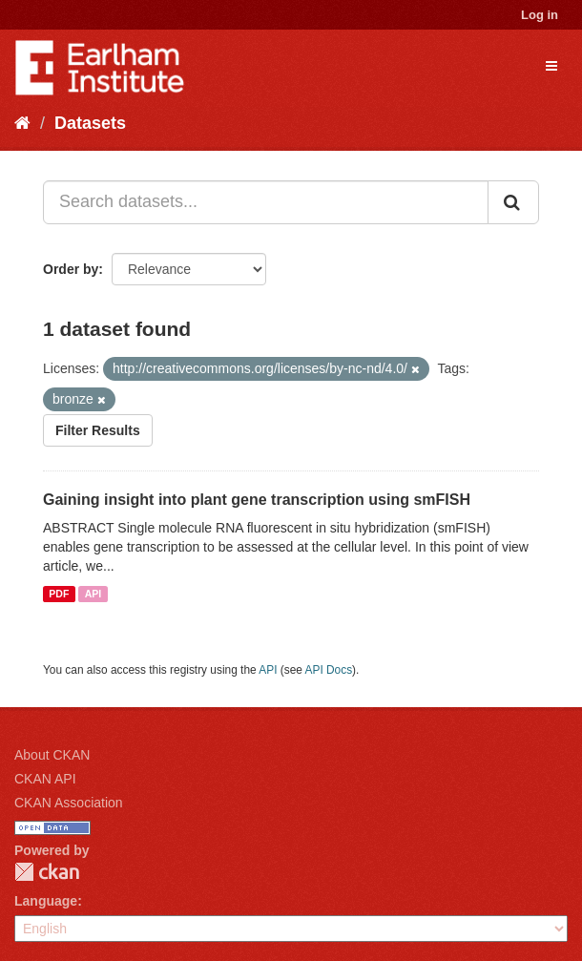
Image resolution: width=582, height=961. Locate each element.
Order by (70, 269)
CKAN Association (68, 802)
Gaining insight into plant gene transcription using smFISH (256, 499)
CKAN (46, 872)
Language (45, 901)
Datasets (90, 123)
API (93, 593)
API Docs (329, 670)
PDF (59, 593)
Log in (539, 15)
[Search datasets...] (265, 202)
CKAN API (45, 778)
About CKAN (52, 755)
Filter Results (97, 430)
